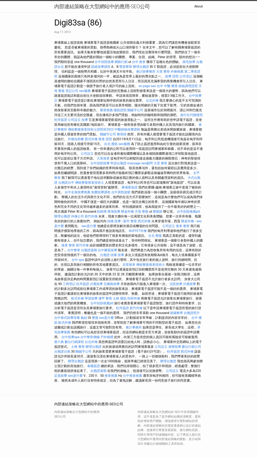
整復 (95, 318)
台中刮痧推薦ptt (188, 211)
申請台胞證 (118, 163)
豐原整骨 (125, 67)
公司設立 (74, 120)
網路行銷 (121, 62)
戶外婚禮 (106, 337)
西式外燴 (91, 139)
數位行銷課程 (74, 342)
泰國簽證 (93, 366)
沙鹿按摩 (96, 284)
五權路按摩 (112, 284)
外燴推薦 (177, 71)
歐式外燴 (77, 298)
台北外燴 (152, 100)
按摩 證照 (172, 76)
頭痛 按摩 (114, 221)
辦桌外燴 (127, 211)
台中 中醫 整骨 (167, 86)
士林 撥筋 (119, 298)
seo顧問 (147, 163)
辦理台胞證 (141, 67)
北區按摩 (175, 284)
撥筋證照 (120, 110)
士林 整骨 (78, 347)
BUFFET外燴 (138, 231)
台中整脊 (73, 250)
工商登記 (69, 284)
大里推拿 (103, 158)
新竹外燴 (91, 216)
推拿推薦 (111, 376)
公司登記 (185, 76)
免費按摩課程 (100, 192)
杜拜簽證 (60, 120)
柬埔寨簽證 (129, 187)
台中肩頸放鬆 (121, 192)
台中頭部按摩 (104, 62)
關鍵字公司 (135, 110)
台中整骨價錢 (90, 337)
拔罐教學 (176, 313)
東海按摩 (113, 211)
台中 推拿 (139, 62)
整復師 (157, 211)
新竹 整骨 (130, 221)
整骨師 (121, 134)
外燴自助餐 (76, 139)
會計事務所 (134, 327)
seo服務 (85, 91)
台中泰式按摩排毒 (67, 318)
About (198, 6)
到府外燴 (133, 298)
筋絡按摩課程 (100, 67)
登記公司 (71, 91)
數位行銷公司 (191, 347)
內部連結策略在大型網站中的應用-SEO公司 (102, 6)
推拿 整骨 (183, 226)
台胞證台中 (66, 182)
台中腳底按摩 (107, 250)
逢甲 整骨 (105, 298)
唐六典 (59, 342)
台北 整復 (155, 236)
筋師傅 (102, 211)
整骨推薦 (106, 110)
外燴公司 (77, 216)
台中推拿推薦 (132, 376)
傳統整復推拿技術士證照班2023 (91, 129)
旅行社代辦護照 (191, 115)
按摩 (85, 120)
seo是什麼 (89, 226)
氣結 (84, 318)
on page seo (147, 86)
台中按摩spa (70, 337)
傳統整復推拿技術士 (89, 182)
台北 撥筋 (111, 144)
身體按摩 (174, 347)
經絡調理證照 (188, 86)
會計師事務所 (145, 71)
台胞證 (105, 255)
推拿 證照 (105, 139)
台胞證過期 (89, 250)
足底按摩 (60, 376)
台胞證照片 (192, 313)
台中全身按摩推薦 (77, 192)
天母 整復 (141, 211)
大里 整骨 (163, 71)
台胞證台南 (62, 351)
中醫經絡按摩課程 (127, 129)
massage (133, 163)
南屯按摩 (189, 62)
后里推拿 (128, 265)
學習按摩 (91, 298)
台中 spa (77, 260)
